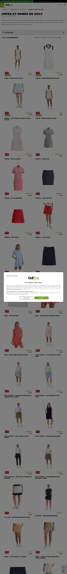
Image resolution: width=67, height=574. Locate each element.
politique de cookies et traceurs (13, 289)
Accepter (41, 297)
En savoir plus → (26, 297)
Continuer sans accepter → (12, 275)
